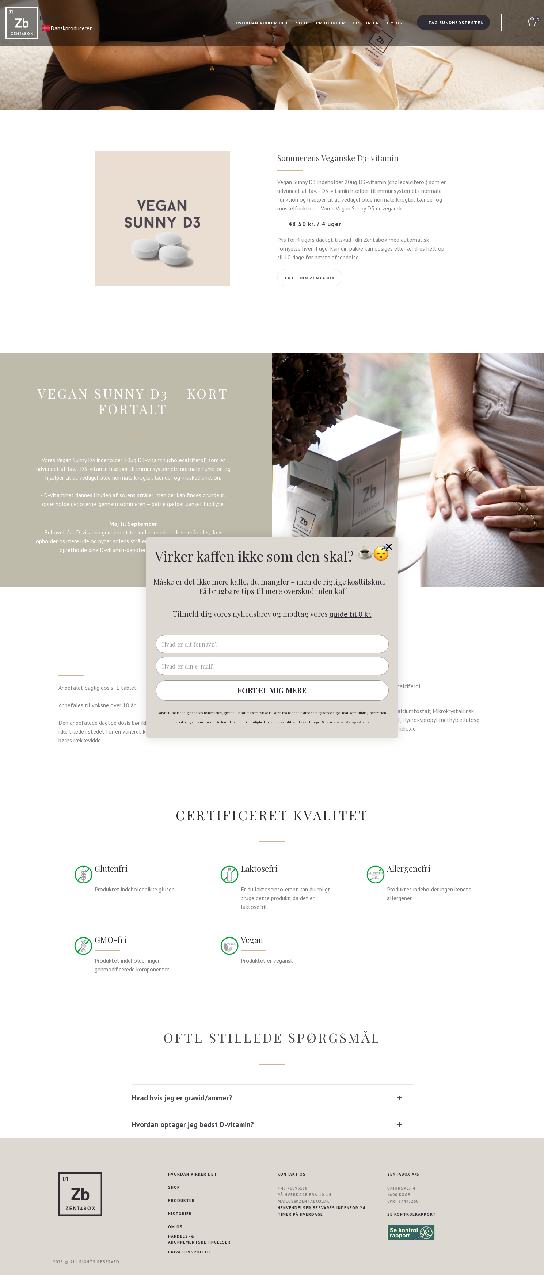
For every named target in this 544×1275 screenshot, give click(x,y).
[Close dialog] (389, 546)
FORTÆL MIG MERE (272, 690)
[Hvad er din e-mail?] (272, 666)
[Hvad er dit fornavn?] (272, 644)
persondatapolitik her (353, 722)
